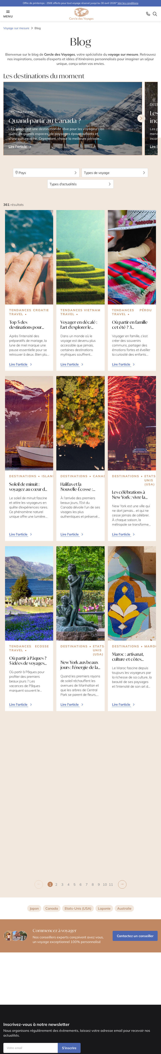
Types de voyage (115, 173)
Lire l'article (20, 364)
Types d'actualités (80, 184)
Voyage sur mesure (16, 28)
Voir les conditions (127, 3)
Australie (124, 748)
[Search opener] (155, 14)
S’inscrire (69, 1048)
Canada (51, 748)
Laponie (104, 748)
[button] (56, 724)
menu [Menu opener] (8, 13)
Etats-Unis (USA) (78, 748)
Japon (34, 748)
